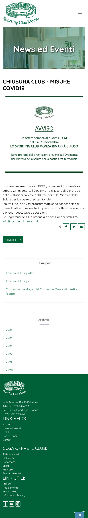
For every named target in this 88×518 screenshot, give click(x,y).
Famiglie (8, 469)
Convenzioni (10, 436)
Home (6, 424)
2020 (9, 380)
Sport (6, 465)
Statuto (7, 483)
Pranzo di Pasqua (18, 287)
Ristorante (9, 458)
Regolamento (11, 487)
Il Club (6, 432)
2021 (9, 372)
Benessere (9, 462)
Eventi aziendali (12, 473)
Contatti (7, 439)
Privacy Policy (11, 491)
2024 (9, 348)
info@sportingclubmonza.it (21, 221)
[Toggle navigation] (80, 13)
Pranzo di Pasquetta (20, 279)
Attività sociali (11, 454)
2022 (9, 364)
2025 (9, 340)
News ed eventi (12, 428)
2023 (9, 356)
